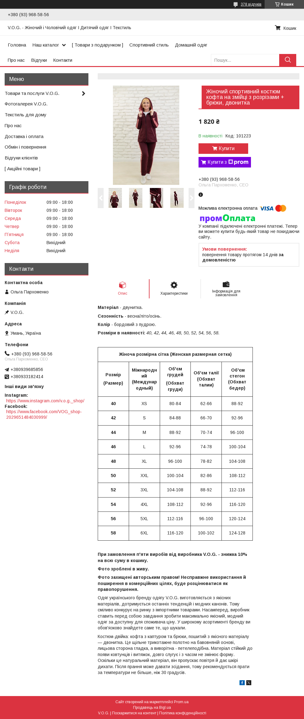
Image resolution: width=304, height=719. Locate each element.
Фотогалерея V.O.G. (26, 103)
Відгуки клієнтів (21, 157)
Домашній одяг (191, 44)
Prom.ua (181, 702)
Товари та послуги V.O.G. (32, 93)
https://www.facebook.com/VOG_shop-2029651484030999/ (44, 414)
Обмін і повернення (25, 147)
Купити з (228, 162)
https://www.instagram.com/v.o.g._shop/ (45, 400)
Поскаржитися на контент (134, 713)
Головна (17, 44)
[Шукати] (287, 60)
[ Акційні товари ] (22, 168)
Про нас (16, 60)
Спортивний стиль (149, 44)
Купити (227, 148)
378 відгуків (251, 4)
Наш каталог (45, 44)
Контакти (62, 60)
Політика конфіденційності (182, 713)
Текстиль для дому (26, 114)
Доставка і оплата (24, 136)
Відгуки (39, 60)
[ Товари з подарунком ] (97, 44)
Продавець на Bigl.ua (152, 707)
